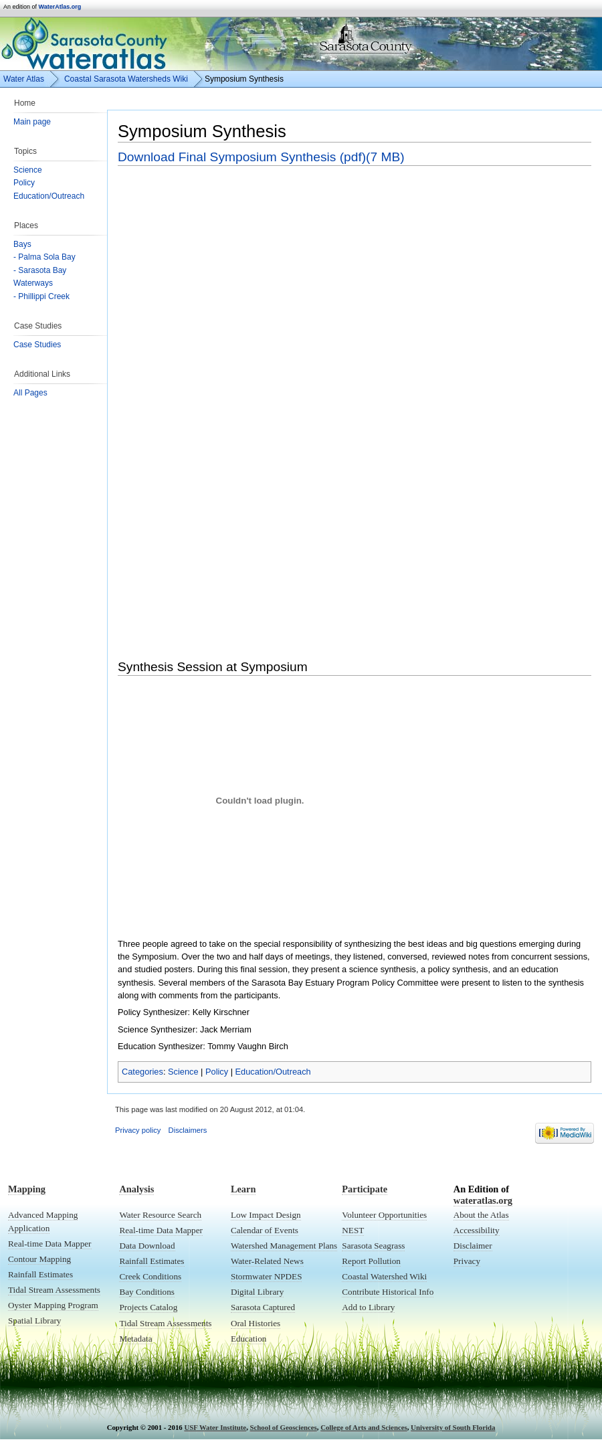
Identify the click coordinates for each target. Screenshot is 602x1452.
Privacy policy (138, 1130)
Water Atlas (23, 79)
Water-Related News (267, 1261)
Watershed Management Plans (284, 1246)
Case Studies (37, 344)
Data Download (147, 1246)
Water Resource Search (160, 1215)
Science (27, 170)
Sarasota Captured (263, 1307)
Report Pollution (371, 1261)
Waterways (33, 283)
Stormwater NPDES (266, 1276)
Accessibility (477, 1230)
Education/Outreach (48, 196)
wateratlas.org (483, 1200)
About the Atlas (481, 1215)
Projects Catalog (148, 1307)
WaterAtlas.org (60, 6)
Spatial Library (34, 1320)
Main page (32, 121)
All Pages (30, 392)
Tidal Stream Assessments (54, 1290)
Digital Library (257, 1292)
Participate (364, 1189)
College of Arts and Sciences (363, 1427)
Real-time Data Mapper (50, 1244)
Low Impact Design (266, 1215)
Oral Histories (255, 1323)
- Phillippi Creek (41, 296)
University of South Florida (453, 1427)
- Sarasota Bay (39, 270)
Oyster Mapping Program (53, 1305)
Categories (142, 1072)
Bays (22, 244)
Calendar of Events (264, 1230)
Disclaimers (188, 1130)
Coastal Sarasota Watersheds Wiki (126, 79)
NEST (353, 1230)
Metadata (135, 1339)
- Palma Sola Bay (44, 257)
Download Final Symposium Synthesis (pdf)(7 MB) (261, 157)
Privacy (467, 1261)
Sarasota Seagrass (373, 1246)
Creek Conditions (150, 1276)
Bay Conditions (146, 1292)
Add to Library (368, 1307)
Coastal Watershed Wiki (384, 1276)
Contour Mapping (39, 1259)
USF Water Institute (215, 1427)
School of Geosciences (283, 1427)
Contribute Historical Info (387, 1292)
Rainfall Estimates (40, 1274)
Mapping (26, 1189)
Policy (24, 182)
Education (248, 1339)
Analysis (136, 1189)
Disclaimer (473, 1246)
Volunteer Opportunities (384, 1215)
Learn (243, 1189)
